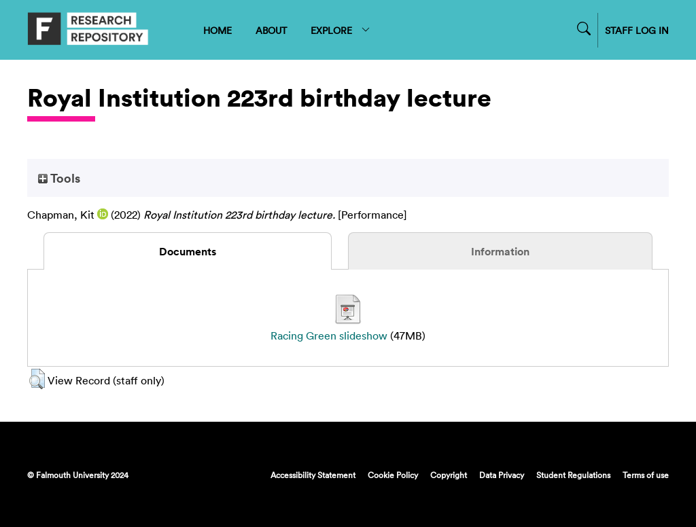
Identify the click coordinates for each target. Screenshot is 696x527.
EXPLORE (341, 30)
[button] (37, 379)
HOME (217, 30)
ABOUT (271, 30)
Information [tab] (500, 251)
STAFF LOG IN (637, 30)
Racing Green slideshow (329, 335)
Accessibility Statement (313, 475)
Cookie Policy (393, 475)
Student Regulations (573, 475)
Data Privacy (501, 475)
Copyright (448, 475)
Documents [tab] (187, 251)
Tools (59, 178)
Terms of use (646, 475)
